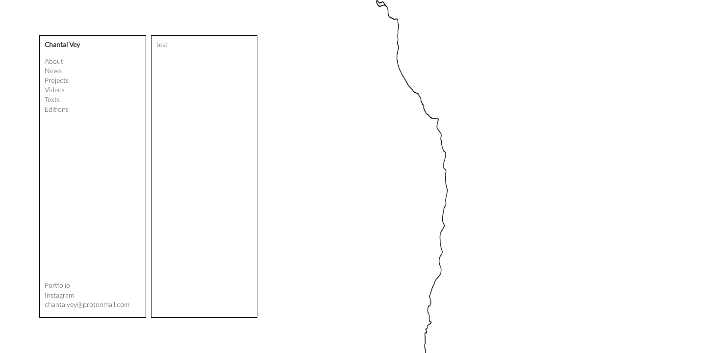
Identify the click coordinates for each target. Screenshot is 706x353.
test (162, 45)
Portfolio (57, 285)
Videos (55, 90)
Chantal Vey (62, 45)
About (54, 61)
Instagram (59, 295)
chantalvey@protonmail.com (87, 305)
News (53, 71)
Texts (52, 100)
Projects (57, 80)
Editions (57, 109)
